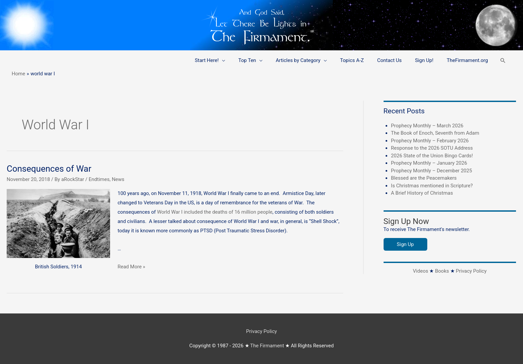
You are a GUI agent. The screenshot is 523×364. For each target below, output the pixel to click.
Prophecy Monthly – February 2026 (430, 141)
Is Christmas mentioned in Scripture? (432, 186)
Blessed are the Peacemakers (424, 178)
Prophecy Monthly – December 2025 (431, 171)
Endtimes (99, 179)
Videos (420, 271)
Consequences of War (49, 169)
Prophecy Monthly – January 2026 (429, 163)
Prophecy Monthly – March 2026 (427, 126)
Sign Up (405, 244)
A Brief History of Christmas (422, 193)
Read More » (131, 267)
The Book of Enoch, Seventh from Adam (435, 133)
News (118, 179)
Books (442, 271)
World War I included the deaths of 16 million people (215, 212)
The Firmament (267, 346)
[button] (503, 60)
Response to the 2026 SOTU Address (432, 148)
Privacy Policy (471, 271)
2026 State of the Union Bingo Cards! (432, 156)
